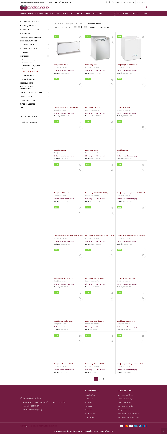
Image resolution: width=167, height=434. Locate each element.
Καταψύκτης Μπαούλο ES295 (64, 326)
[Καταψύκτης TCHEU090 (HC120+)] (131, 52)
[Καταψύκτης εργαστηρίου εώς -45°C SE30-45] (99, 223)
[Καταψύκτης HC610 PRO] (68, 181)
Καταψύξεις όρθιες (28, 84)
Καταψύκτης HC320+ (61, 155)
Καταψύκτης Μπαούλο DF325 (64, 283)
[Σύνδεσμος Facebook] (106, 2)
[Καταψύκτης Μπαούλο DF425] (99, 266)
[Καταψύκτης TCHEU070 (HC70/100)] (99, 181)
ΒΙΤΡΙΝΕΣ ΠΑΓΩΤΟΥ (27, 49)
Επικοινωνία (89, 422)
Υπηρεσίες (88, 407)
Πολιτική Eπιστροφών (125, 411)
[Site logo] (36, 10)
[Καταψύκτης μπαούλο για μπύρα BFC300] (131, 351)
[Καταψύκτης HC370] (99, 138)
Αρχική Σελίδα (90, 400)
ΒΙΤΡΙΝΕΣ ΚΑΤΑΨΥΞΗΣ (28, 46)
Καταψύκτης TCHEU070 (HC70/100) (98, 198)
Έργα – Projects (90, 418)
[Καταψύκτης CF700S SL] (68, 52)
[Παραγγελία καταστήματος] (100, 32)
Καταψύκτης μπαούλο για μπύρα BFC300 (131, 368)
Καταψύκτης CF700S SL (62, 70)
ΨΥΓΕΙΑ (23, 113)
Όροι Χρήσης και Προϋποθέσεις (128, 418)
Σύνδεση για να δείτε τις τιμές (65, 75)
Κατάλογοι (89, 414)
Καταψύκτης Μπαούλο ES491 (127, 326)
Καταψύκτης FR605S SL (93, 112)
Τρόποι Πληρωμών (124, 407)
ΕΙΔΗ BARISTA (25, 57)
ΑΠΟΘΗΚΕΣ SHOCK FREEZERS (31, 42)
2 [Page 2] (99, 384)
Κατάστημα (69, 28)
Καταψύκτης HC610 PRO (62, 198)
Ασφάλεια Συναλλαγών (126, 403)
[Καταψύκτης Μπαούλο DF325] (68, 266)
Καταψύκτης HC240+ (124, 112)
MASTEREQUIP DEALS (28, 31)
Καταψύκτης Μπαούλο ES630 (64, 368)
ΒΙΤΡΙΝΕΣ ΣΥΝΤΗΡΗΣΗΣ (29, 53)
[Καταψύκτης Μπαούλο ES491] (131, 309)
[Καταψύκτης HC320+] (68, 138)
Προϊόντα (88, 411)
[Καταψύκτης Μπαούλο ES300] (99, 309)
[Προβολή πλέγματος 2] (79, 32)
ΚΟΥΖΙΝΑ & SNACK (27, 88)
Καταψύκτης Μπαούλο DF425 (95, 283)
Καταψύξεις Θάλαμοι (29, 80)
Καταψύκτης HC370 (92, 155)
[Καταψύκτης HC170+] (99, 52)
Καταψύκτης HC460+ (124, 155)
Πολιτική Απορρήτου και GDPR (128, 422)
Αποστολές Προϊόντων (125, 400)
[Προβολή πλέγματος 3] (82, 32)
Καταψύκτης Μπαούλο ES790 (95, 368)
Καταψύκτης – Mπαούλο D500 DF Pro (67, 112)
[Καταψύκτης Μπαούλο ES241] (131, 266)
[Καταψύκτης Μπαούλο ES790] (99, 351)
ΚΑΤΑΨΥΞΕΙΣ (25, 61)
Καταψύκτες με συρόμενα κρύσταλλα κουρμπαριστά (31, 72)
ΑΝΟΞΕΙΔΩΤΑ (25, 38)
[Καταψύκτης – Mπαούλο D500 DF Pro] (68, 95)
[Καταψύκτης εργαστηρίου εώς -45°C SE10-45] (131, 181)
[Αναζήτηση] (120, 18)
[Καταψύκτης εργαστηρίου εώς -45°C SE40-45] (131, 223)
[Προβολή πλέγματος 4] (85, 32)
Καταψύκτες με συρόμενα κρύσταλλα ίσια (31, 66)
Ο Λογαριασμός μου (124, 414)
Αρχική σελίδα (58, 28)
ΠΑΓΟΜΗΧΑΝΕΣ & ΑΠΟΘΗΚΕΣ (31, 98)
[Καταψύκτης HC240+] (131, 95)
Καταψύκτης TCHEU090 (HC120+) (129, 70)
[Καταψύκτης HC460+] (131, 138)
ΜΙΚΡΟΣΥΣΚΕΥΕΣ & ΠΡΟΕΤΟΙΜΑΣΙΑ (27, 93)
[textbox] (34, 127)
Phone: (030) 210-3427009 (32, 411)
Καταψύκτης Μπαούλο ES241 (127, 283)
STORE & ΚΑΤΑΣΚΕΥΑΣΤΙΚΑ (30, 34)
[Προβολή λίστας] (75, 32)
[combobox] (34, 127)
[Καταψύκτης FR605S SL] (99, 95)
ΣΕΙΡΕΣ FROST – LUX (27, 105)
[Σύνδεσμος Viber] (112, 2)
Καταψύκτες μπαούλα (30, 76)
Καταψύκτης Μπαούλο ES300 (95, 326)
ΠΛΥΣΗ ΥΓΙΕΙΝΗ (26, 101)
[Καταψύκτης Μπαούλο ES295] (68, 309)
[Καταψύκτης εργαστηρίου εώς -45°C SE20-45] (68, 223)
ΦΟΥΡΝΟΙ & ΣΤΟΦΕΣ (27, 109)
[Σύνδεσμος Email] (109, 2)
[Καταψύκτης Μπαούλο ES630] (68, 351)
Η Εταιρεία (89, 403)
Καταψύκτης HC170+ (92, 70)
